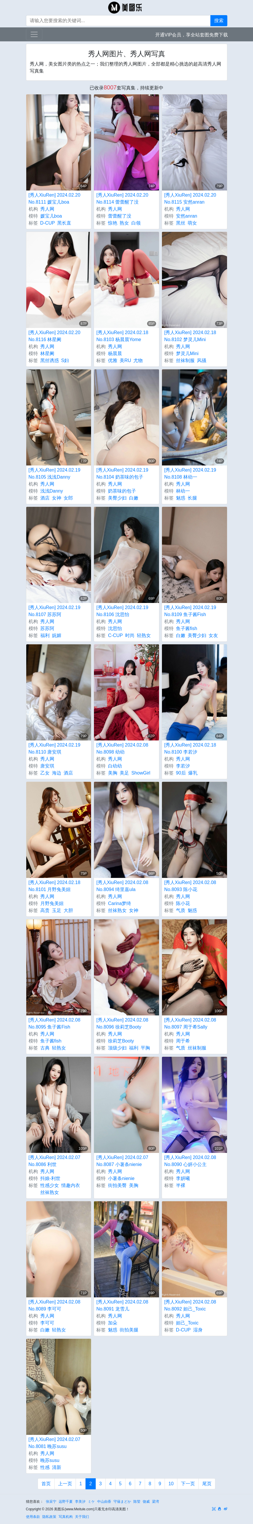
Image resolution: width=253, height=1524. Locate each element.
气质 (180, 910)
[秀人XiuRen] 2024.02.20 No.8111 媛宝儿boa (55, 198)
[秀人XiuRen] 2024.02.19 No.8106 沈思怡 (122, 611)
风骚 (201, 360)
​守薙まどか (122, 1502)
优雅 (112, 360)
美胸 (112, 772)
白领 (136, 223)
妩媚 (56, 635)
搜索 (219, 20)
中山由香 (104, 1502)
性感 (45, 1467)
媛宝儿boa (51, 216)
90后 (181, 772)
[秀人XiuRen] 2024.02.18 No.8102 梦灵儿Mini (190, 336)
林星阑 (47, 353)
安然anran (186, 216)
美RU (125, 360)
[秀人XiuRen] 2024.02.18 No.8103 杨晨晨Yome (122, 336)
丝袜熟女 (117, 910)
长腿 (192, 497)
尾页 (207, 1483)
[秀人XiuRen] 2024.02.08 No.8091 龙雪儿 (122, 1305)
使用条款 (33, 1517)
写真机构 (66, 1517)
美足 (124, 772)
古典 (45, 1047)
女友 (213, 635)
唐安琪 (47, 765)
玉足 (56, 910)
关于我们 (82, 1517)
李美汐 (80, 1502)
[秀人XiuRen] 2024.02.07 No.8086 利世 (55, 1161)
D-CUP (47, 223)
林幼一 (183, 490)
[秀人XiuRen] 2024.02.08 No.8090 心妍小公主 (190, 1161)
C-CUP (115, 635)
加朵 (112, 1322)
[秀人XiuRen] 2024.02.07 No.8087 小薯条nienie (122, 1161)
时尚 (130, 635)
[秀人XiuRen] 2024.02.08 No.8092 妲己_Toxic (190, 1305)
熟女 (124, 223)
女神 (56, 497)
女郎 (68, 497)
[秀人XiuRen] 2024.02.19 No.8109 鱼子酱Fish (190, 611)
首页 (46, 1483)
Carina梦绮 (119, 903)
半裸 (180, 1185)
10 (171, 1483)
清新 (56, 1467)
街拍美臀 (117, 1185)
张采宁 (51, 1502)
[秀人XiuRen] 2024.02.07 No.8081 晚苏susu (55, 1443)
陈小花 (183, 903)
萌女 (192, 223)
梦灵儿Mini (187, 353)
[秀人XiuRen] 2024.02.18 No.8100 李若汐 (190, 748)
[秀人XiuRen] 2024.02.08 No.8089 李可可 (55, 1305)
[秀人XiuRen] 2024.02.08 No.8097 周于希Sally (190, 1023)
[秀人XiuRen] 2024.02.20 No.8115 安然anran (190, 198)
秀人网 (47, 209)
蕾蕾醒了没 (119, 216)
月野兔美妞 (52, 903)
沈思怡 (115, 628)
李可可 (47, 1322)
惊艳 (112, 223)
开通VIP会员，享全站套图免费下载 (191, 34)
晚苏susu (50, 1460)
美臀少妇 (117, 497)
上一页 (65, 1483)
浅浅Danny (51, 490)
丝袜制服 (185, 360)
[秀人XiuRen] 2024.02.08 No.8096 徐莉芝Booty (122, 1023)
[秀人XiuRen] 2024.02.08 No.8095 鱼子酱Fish (55, 1023)
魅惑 (180, 497)
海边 (56, 772)
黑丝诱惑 (49, 360)
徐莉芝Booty (121, 1040)
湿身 (198, 1329)
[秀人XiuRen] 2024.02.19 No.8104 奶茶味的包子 (122, 473)
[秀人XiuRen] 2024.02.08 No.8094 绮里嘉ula (122, 886)
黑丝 (180, 223)
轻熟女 (144, 635)
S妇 (65, 360)
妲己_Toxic (187, 1322)
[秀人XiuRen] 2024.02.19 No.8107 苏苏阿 (55, 611)
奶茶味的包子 (122, 490)
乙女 (45, 772)
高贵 (45, 910)
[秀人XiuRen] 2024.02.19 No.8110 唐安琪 (55, 748)
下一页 (188, 1483)
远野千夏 (66, 1502)
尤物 (138, 360)
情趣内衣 (70, 1185)
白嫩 (133, 497)
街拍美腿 (129, 1329)
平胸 (145, 1047)
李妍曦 (183, 1178)
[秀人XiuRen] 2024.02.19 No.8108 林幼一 (190, 473)
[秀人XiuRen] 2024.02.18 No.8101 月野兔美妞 (55, 886)
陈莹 (136, 1502)
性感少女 (49, 1185)
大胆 (68, 910)
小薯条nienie (121, 1178)
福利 (45, 635)
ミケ (91, 1502)
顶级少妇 (117, 1047)
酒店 (45, 497)
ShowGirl (140, 772)
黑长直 (64, 223)
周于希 (183, 1040)
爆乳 (193, 772)
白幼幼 (115, 765)
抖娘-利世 (50, 1178)
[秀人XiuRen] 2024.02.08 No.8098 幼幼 (122, 748)
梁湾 (155, 1502)
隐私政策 (49, 1517)
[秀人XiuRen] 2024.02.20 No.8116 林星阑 (55, 336)
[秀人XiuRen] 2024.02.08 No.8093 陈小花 (190, 886)
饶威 (146, 1502)
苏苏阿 (47, 628)
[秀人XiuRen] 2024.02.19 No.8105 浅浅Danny (55, 473)
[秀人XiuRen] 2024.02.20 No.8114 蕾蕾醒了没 (122, 198)
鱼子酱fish (186, 628)
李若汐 (183, 765)
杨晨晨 (115, 353)
